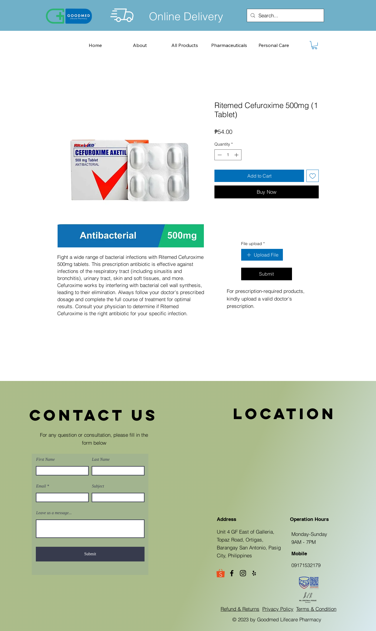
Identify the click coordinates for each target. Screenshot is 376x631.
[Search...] (284, 15)
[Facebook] (232, 573)
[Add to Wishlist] (312, 176)
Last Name (101, 460)
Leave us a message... (54, 513)
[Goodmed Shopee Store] (220, 573)
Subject (98, 486)
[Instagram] (243, 573)
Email (41, 486)
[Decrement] (219, 155)
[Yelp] (254, 573)
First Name (45, 460)
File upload (253, 244)
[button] (314, 45)
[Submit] (90, 554)
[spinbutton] (228, 155)
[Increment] (237, 155)
